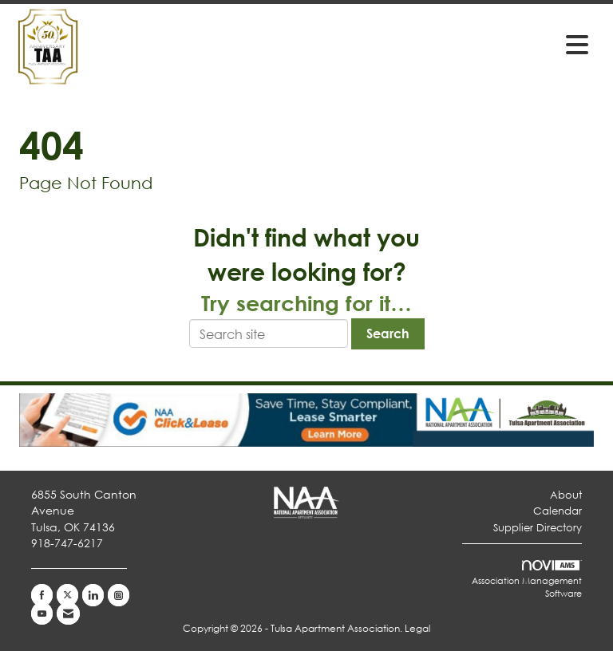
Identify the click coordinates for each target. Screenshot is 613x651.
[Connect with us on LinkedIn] (93, 595)
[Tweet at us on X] (67, 595)
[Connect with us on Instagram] (118, 595)
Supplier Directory (537, 528)
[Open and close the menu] (401, 44)
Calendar (557, 511)
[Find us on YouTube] (42, 613)
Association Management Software (527, 580)
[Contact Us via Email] (68, 613)
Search (387, 333)
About (566, 495)
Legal (417, 628)
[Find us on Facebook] (42, 595)
